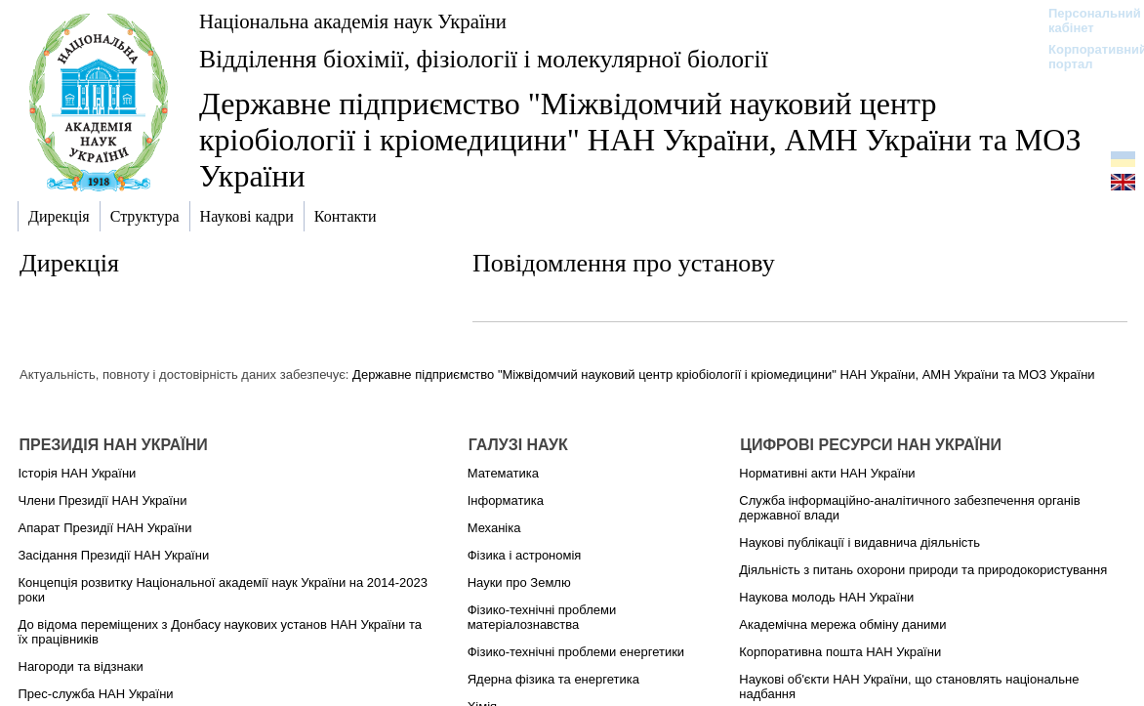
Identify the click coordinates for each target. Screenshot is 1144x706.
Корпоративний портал (1085, 56)
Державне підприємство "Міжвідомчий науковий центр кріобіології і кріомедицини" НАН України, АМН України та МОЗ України (723, 374)
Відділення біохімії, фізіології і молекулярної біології (483, 59)
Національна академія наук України (353, 21)
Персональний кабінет (1085, 20)
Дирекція (69, 263)
